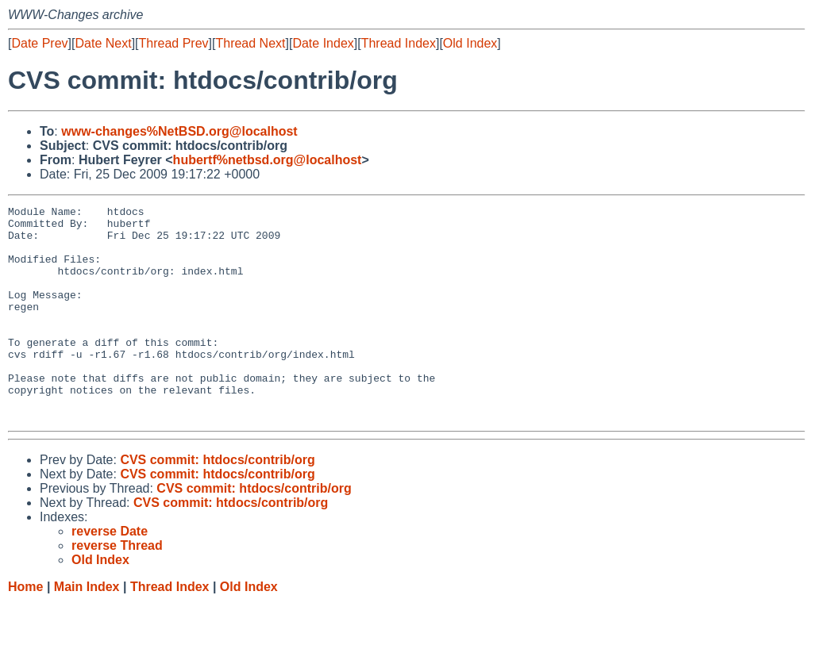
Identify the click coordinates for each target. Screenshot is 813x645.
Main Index (87, 629)
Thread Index (398, 43)
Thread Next (250, 43)
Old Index (470, 43)
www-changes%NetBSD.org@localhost (179, 131)
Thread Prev (174, 43)
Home (25, 629)
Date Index (322, 43)
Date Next (103, 43)
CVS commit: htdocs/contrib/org (217, 502)
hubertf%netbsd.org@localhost (267, 160)
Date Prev (39, 43)
